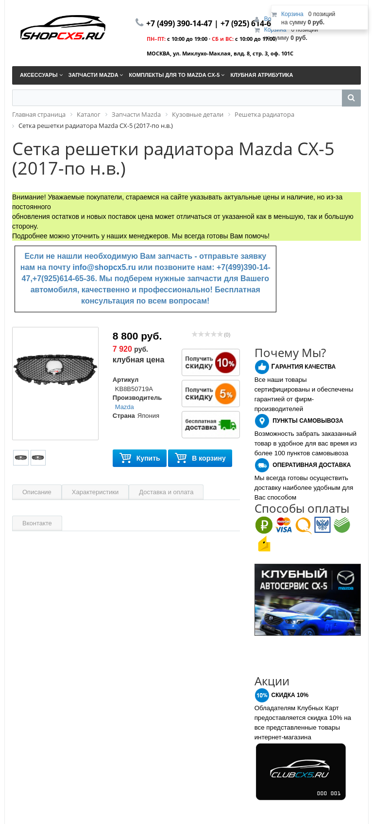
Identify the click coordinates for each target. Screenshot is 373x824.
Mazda (124, 407)
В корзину (200, 458)
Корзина (275, 29)
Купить (139, 458)
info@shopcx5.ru (104, 267)
